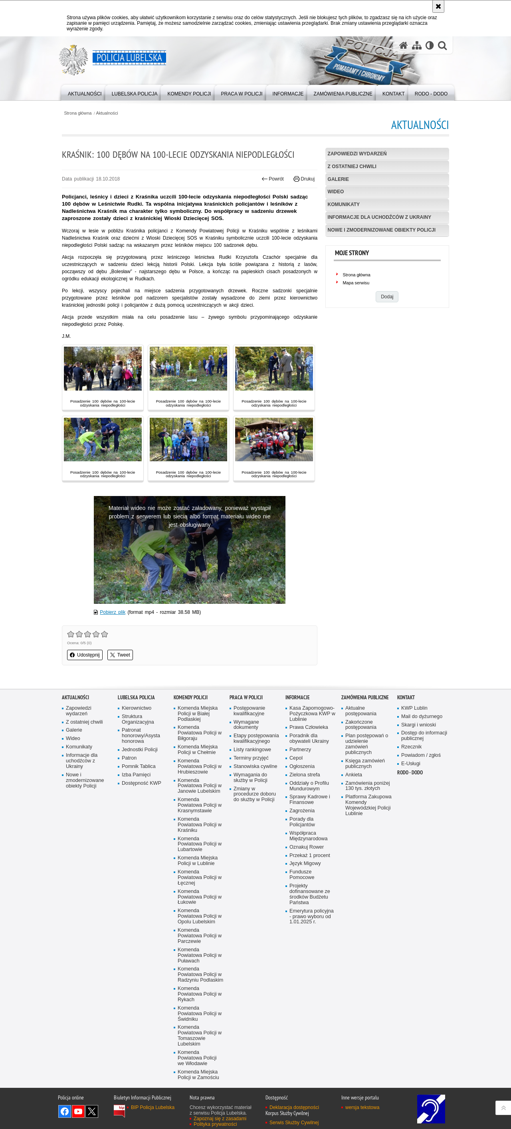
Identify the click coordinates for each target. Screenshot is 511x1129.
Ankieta (353, 775)
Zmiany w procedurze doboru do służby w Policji (255, 794)
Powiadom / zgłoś (421, 755)
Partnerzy (300, 749)
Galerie (338, 179)
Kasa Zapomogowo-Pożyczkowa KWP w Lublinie (312, 714)
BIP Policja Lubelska (152, 1107)
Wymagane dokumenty (246, 725)
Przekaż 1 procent (309, 855)
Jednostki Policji (140, 749)
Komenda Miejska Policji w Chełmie (198, 749)
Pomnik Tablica (139, 766)
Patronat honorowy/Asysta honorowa (141, 736)
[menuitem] (85, 92)
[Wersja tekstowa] (430, 45)
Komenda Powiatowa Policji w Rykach (200, 994)
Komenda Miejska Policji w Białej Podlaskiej (198, 714)
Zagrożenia (302, 811)
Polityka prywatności (215, 1124)
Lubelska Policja (136, 697)
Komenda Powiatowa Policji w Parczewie (200, 936)
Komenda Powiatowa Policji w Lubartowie (200, 844)
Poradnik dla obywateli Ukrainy (309, 738)
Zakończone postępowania (360, 725)
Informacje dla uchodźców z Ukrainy (380, 217)
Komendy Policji (191, 697)
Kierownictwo (136, 708)
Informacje (297, 697)
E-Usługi (410, 763)
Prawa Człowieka (308, 727)
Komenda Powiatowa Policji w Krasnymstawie (200, 805)
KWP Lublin (414, 708)
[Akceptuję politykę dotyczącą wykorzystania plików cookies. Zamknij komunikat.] (438, 6)
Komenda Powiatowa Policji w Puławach (200, 955)
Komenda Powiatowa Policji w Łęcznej (200, 877)
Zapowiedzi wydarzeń (357, 154)
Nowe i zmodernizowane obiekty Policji (382, 230)
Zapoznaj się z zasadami (220, 1118)
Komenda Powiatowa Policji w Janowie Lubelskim (200, 786)
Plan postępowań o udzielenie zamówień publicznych (366, 744)
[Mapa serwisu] (417, 45)
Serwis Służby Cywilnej (294, 1122)
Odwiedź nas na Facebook (64, 1111)
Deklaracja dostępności (294, 1107)
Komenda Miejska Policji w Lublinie (198, 860)
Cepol (296, 758)
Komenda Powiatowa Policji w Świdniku (200, 1014)
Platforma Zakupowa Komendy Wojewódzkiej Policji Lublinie (368, 805)
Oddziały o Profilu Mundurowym (309, 786)
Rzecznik (411, 747)
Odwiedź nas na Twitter (91, 1111)
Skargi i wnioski (418, 725)
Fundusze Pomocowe (301, 874)
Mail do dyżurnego (421, 716)
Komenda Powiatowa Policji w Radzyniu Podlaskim (200, 974)
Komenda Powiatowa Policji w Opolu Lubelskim (200, 916)
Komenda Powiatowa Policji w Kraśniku (200, 825)
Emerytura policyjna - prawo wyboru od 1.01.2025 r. (311, 917)
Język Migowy (305, 863)
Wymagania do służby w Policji (250, 777)
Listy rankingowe (252, 749)
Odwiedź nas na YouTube (78, 1111)
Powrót (272, 179)
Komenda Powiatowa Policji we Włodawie (197, 1058)
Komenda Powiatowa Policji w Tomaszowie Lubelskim (200, 1036)
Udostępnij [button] (85, 655)
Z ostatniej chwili (352, 166)
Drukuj (304, 179)
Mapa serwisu (356, 282)
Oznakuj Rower (306, 847)
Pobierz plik (112, 612)
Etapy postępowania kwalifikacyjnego (256, 738)
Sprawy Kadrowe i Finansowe (309, 799)
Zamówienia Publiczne (365, 697)
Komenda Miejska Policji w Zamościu (198, 1074)
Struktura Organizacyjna (138, 719)
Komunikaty (344, 204)
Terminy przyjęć (251, 758)
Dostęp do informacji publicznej (424, 735)
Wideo (336, 191)
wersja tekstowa (362, 1107)
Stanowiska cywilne (255, 766)
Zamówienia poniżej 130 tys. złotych (367, 786)
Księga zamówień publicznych (365, 763)
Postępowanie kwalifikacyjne (249, 711)
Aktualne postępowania (360, 711)
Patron (129, 758)
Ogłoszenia (302, 766)
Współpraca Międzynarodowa (308, 836)
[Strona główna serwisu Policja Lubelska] (403, 45)
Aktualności (107, 113)
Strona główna (77, 113)
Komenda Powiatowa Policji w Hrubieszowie (200, 766)
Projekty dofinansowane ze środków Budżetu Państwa (309, 894)
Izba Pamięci (136, 775)
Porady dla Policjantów (302, 822)
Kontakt (406, 697)
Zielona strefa (304, 775)
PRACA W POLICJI (246, 697)
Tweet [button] (120, 655)
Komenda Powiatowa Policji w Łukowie (200, 897)
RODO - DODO (410, 772)
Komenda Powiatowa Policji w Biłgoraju (200, 733)
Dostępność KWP (141, 783)
